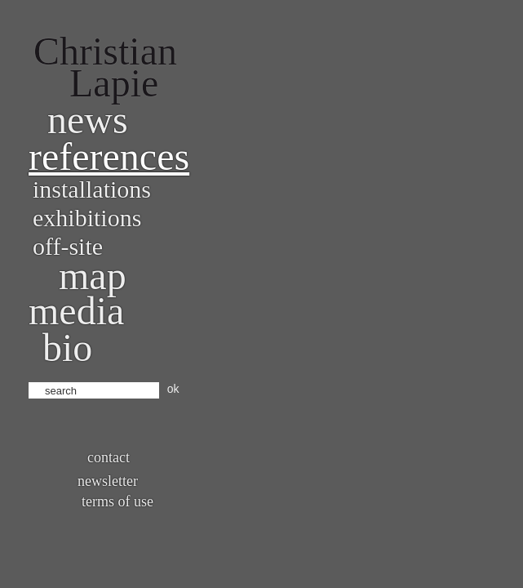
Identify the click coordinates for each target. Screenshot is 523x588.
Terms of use (117, 501)
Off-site (68, 246)
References (109, 156)
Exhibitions (87, 217)
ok (173, 388)
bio (67, 347)
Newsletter (108, 481)
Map (92, 275)
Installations (92, 189)
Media (76, 310)
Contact (108, 457)
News (87, 119)
